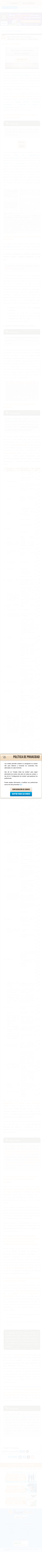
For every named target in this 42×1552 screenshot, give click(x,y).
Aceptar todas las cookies (21, 794)
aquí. (20, 784)
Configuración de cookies (21, 789)
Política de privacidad (26, 757)
